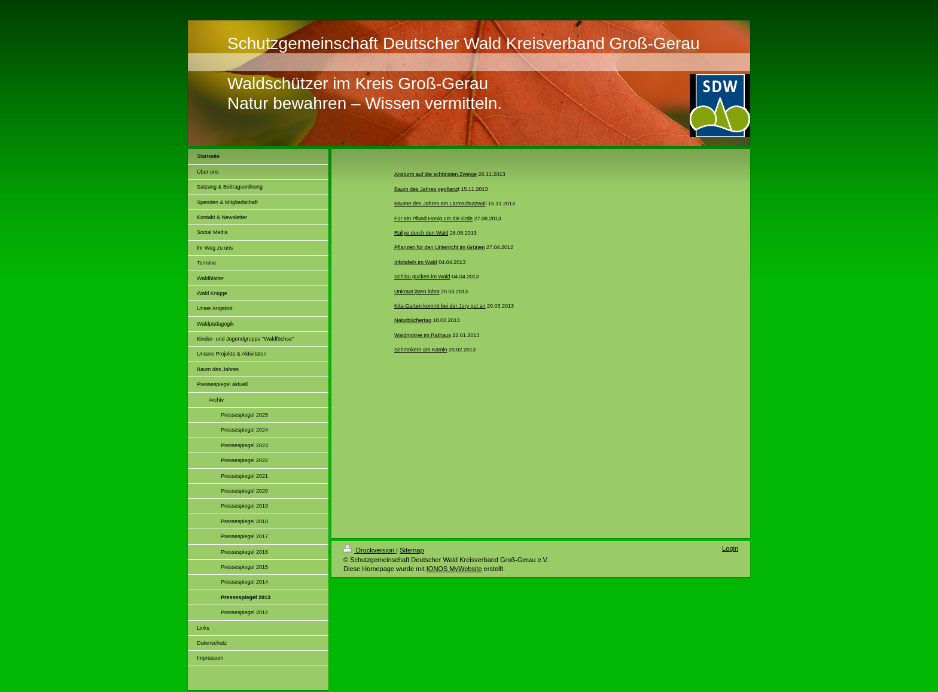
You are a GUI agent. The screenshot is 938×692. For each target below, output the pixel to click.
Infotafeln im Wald (415, 262)
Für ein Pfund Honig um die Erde (433, 218)
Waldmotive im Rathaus (422, 335)
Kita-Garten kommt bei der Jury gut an (440, 306)
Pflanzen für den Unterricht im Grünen (439, 247)
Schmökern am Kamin (420, 350)
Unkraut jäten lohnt (417, 292)
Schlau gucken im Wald (422, 277)
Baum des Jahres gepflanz (426, 189)
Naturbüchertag (412, 320)
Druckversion (369, 550)
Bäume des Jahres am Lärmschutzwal (440, 204)
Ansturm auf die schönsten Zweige (435, 174)
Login (730, 548)
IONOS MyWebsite (454, 568)
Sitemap (412, 550)
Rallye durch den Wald (421, 233)
